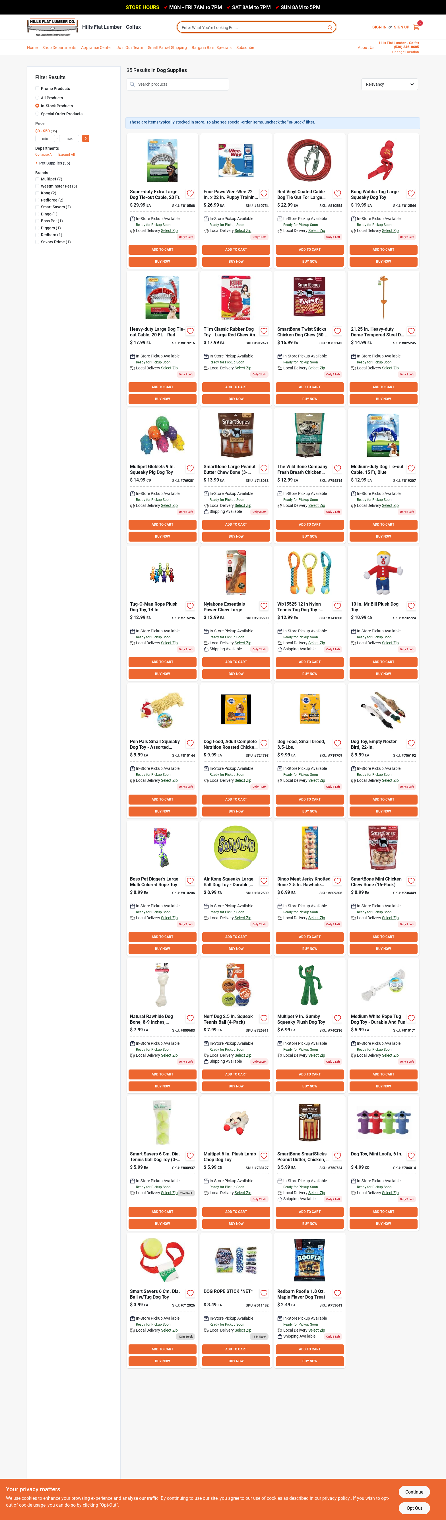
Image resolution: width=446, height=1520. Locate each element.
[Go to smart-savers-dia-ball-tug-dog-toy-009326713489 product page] (162, 1300)
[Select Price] (85, 138)
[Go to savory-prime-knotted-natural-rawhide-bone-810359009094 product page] (162, 1025)
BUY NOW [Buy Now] (162, 262)
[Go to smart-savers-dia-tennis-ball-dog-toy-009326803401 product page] (162, 1163)
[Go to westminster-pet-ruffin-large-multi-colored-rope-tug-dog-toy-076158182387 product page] (162, 888)
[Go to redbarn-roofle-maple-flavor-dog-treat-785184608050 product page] (310, 1300)
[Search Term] (256, 27)
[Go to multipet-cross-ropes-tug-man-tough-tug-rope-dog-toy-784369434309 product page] (162, 613)
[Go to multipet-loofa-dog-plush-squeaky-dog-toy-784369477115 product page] (383, 1163)
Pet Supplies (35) (54, 163)
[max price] (69, 138)
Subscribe (245, 47)
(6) (59, 186)
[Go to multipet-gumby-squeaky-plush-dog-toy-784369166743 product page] (310, 1025)
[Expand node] (37, 163)
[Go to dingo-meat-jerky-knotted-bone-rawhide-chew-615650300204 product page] (310, 888)
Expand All (66, 155)
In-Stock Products (57, 105)
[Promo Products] (37, 88)
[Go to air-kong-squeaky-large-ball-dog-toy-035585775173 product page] (236, 888)
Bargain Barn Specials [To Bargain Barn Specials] (212, 47)
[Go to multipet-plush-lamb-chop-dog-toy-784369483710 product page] (236, 1163)
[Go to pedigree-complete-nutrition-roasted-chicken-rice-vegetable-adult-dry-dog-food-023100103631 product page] (236, 750)
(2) (48, 193)
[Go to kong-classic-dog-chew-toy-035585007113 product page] (236, 338)
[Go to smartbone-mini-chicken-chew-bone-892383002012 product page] (383, 888)
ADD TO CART (162, 250)
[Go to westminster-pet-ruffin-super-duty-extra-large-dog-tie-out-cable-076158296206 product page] (162, 201)
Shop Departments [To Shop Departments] (59, 47)
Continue (414, 1492)
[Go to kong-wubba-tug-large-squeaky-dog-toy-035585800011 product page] (383, 201)
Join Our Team (130, 47)
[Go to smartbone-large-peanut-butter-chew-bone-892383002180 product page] (236, 476)
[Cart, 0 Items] (416, 27)
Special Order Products (61, 113)
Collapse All (44, 155)
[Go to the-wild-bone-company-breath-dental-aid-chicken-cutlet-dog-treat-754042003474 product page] (310, 476)
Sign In (379, 27)
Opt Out (414, 1508)
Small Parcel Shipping (167, 47)
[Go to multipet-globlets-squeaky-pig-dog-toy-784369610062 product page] (162, 476)
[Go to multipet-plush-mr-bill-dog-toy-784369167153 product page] (383, 613)
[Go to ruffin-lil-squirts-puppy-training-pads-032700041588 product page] (236, 201)
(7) (51, 179)
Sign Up (401, 27)
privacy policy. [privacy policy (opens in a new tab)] (336, 1498)
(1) (49, 214)
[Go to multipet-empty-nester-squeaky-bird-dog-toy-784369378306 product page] (383, 750)
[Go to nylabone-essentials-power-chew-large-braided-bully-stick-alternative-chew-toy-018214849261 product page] (236, 613)
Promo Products (55, 88)
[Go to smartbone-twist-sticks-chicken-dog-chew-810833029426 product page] (310, 338)
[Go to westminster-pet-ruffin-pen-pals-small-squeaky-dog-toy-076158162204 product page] (162, 750)
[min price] (45, 138)
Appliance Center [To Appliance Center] (96, 47)
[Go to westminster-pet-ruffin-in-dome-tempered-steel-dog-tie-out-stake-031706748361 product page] (383, 338)
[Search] (330, 27)
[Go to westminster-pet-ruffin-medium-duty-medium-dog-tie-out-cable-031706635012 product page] (383, 476)
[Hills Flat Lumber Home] (52, 27)
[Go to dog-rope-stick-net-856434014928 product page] (236, 1300)
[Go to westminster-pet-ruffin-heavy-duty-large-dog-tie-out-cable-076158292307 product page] (310, 201)
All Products (52, 97)
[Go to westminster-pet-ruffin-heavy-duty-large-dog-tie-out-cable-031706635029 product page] (162, 338)
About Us (366, 47)
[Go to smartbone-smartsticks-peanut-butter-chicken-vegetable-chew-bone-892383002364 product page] (310, 1163)
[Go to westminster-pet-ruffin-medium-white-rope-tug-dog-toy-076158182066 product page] (383, 1025)
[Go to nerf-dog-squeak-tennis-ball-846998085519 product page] (236, 1025)
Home (32, 47)
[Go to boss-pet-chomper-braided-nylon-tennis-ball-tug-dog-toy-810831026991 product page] (310, 613)
